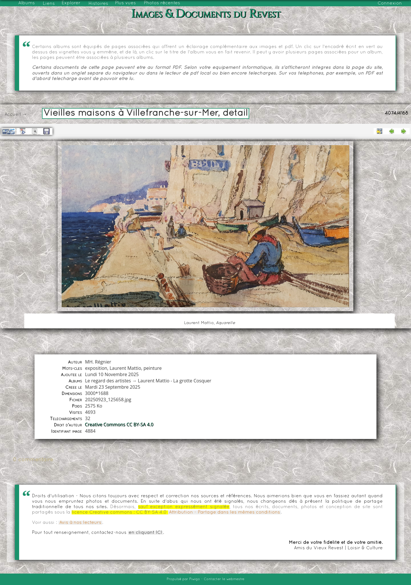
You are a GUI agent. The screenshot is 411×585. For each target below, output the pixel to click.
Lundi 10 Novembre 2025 (112, 374)
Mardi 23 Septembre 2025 (112, 387)
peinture (153, 368)
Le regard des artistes (108, 381)
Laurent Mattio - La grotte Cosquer (174, 381)
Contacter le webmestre (224, 579)
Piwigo (194, 579)
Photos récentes (162, 3)
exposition (96, 368)
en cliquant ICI (145, 533)
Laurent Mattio (125, 368)
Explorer (71, 3)
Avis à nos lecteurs (80, 523)
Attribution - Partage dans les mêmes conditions (224, 512)
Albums (26, 3)
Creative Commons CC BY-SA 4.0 (119, 425)
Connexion (390, 3)
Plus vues (125, 3)
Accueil (13, 115)
